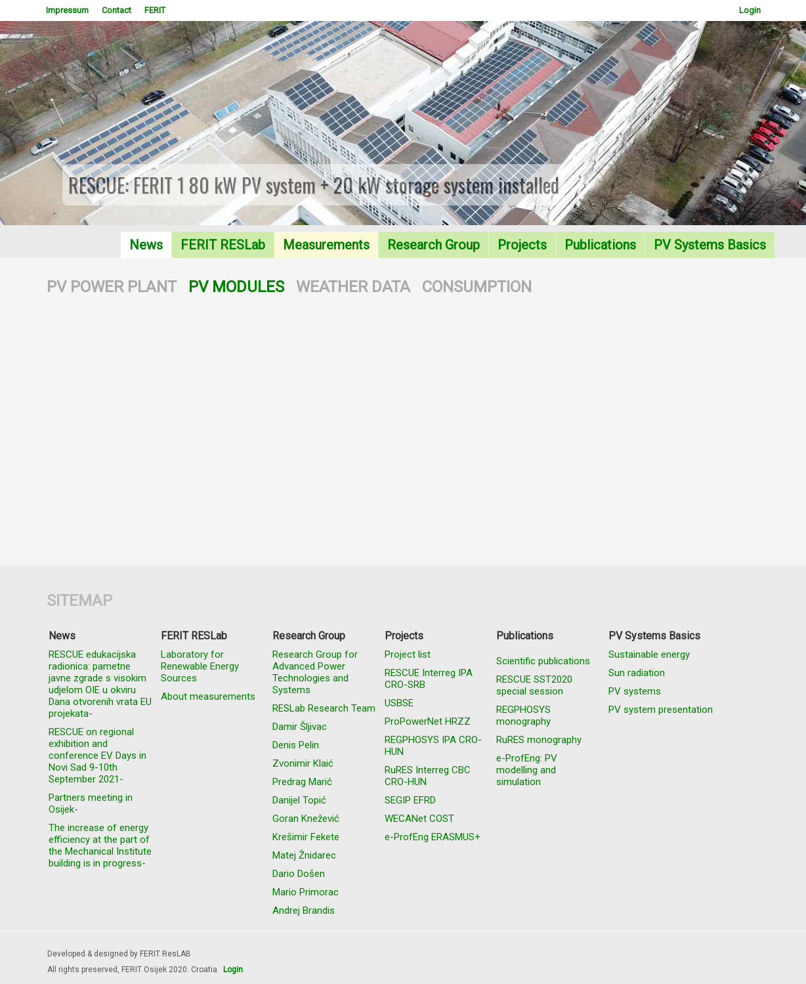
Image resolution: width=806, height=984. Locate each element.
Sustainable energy (649, 654)
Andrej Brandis (303, 910)
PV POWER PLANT (112, 287)
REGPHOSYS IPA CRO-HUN (433, 746)
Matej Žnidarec (304, 855)
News (146, 245)
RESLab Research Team (323, 708)
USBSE (399, 703)
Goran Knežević (305, 818)
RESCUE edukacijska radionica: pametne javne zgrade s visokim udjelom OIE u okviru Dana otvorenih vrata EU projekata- (100, 684)
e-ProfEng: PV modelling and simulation (526, 770)
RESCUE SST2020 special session (534, 685)
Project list (408, 654)
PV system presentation (660, 710)
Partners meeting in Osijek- (91, 803)
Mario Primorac (305, 892)
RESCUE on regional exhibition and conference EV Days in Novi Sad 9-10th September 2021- (97, 755)
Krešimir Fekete (305, 837)
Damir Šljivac (299, 727)
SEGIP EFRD (410, 800)
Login (750, 10)
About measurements (208, 696)
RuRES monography (539, 740)
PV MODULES (236, 287)
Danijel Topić (299, 800)
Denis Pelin (295, 745)
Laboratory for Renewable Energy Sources (200, 666)
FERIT (154, 10)
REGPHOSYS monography (523, 715)
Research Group (433, 245)
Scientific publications (543, 661)
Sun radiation (636, 673)
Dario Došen (298, 874)
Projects (522, 245)
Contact (116, 10)
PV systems (634, 691)
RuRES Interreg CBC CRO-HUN (428, 776)
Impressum (67, 10)
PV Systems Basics (710, 245)
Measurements (326, 245)
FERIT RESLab (222, 245)
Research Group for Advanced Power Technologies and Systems (315, 672)
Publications (600, 245)
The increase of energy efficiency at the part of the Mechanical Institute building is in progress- (100, 845)
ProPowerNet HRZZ (428, 721)
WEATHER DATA (353, 287)
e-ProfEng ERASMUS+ (432, 837)
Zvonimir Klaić (302, 763)
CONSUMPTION (477, 287)
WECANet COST (419, 818)
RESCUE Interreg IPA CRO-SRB (429, 679)
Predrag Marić (302, 782)
